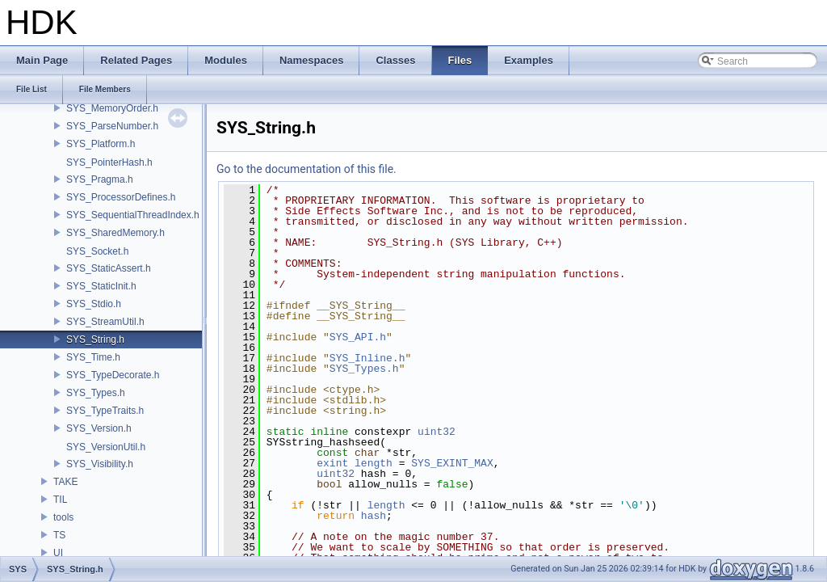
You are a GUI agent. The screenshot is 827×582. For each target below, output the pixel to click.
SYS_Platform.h (100, 144)
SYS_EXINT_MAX (452, 463)
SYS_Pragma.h (99, 179)
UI (58, 553)
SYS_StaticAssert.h (108, 268)
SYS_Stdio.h (93, 304)
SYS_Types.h (95, 393)
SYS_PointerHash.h (109, 162)
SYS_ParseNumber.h (112, 126)
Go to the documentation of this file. (306, 168)
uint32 (436, 431)
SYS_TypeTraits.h (105, 410)
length (374, 463)
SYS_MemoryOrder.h (112, 108)
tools (63, 517)
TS (59, 535)
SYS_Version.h (99, 428)
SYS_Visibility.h (99, 464)
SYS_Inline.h (367, 358)
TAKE (65, 481)
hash (373, 515)
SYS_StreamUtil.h (105, 321)
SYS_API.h (358, 337)
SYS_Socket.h (97, 251)
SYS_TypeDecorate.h (112, 375)
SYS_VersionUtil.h (105, 447)
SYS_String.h (95, 339)
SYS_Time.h (93, 357)
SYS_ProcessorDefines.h (120, 197)
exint (332, 463)
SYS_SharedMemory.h (115, 232)
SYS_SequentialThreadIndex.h (132, 215)
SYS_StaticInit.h (101, 286)
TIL (60, 499)
